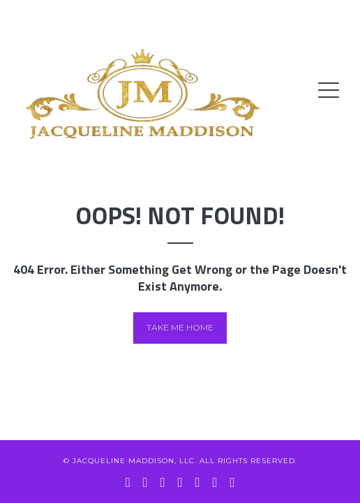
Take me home (180, 327)
